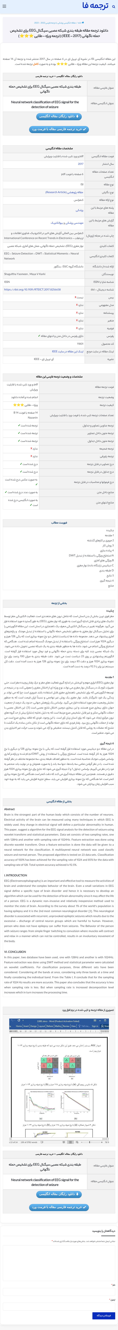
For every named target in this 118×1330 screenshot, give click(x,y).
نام (113, 1285)
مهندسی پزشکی (74, 223)
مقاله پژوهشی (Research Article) (64, 192)
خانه (81, 23)
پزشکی (79, 210)
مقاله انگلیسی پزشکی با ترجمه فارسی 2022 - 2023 (55, 23)
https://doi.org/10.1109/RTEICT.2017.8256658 (32, 290)
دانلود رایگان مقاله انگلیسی (59, 117)
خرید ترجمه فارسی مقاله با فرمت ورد (59, 129)
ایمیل (112, 1300)
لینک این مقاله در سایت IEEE (67, 352)
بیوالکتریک (57, 223)
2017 (80, 164)
